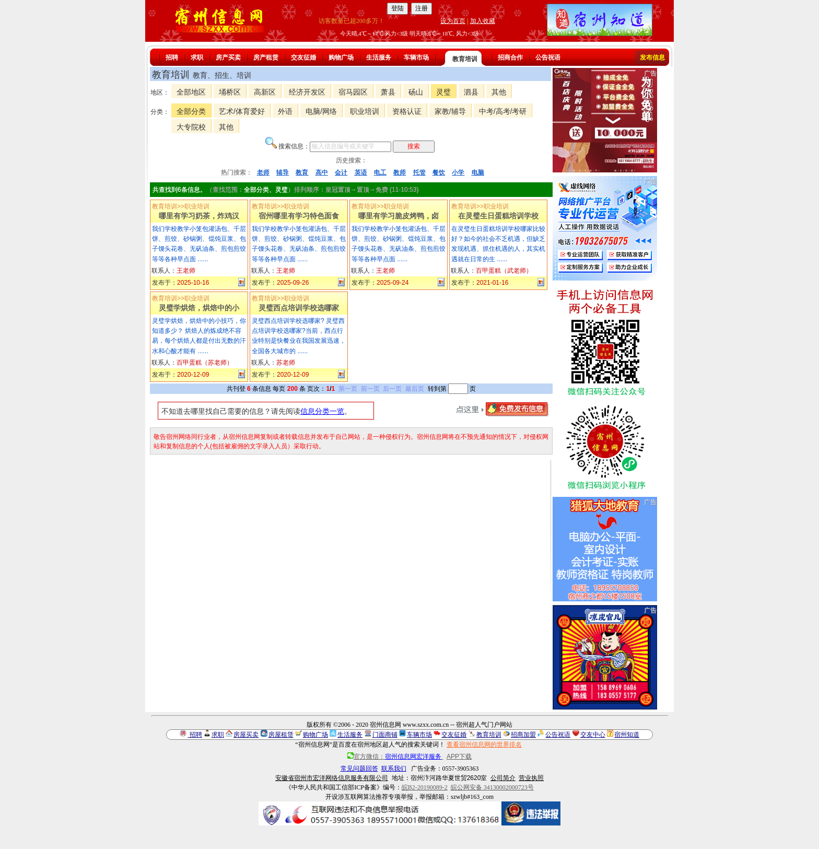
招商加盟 (523, 734)
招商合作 (510, 57)
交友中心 (592, 734)
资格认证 (407, 111)
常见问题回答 (359, 768)
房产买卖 (228, 57)
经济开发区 (307, 92)
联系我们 (393, 768)
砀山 (415, 92)
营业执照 (531, 778)
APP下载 (459, 756)
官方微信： (395, 756)
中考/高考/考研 (503, 111)
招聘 (172, 57)
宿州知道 (626, 734)
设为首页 (452, 21)
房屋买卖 (246, 734)
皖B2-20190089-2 (425, 787)
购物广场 (341, 57)
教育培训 (464, 59)
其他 (499, 92)
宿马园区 (353, 92)
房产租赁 (265, 57)
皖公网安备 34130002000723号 (492, 787)
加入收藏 (482, 21)
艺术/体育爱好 (242, 111)
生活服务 (378, 57)
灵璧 (443, 92)
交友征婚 (303, 57)
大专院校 (191, 127)
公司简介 (503, 778)
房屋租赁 (281, 734)
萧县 (388, 92)
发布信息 (652, 57)
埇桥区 (230, 92)
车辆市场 (416, 57)
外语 (285, 111)
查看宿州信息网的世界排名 (484, 744)
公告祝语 (547, 57)
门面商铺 (384, 734)
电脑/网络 (321, 111)
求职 (197, 57)
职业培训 (364, 111)
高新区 (265, 92)
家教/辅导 (450, 111)
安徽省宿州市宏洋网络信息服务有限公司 (331, 778)
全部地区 (191, 92)
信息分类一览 (322, 411)
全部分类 (191, 111)
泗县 (471, 92)
